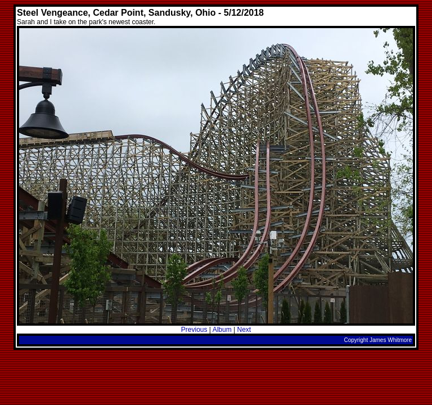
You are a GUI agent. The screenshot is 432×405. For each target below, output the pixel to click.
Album (222, 330)
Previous (194, 330)
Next (244, 330)
